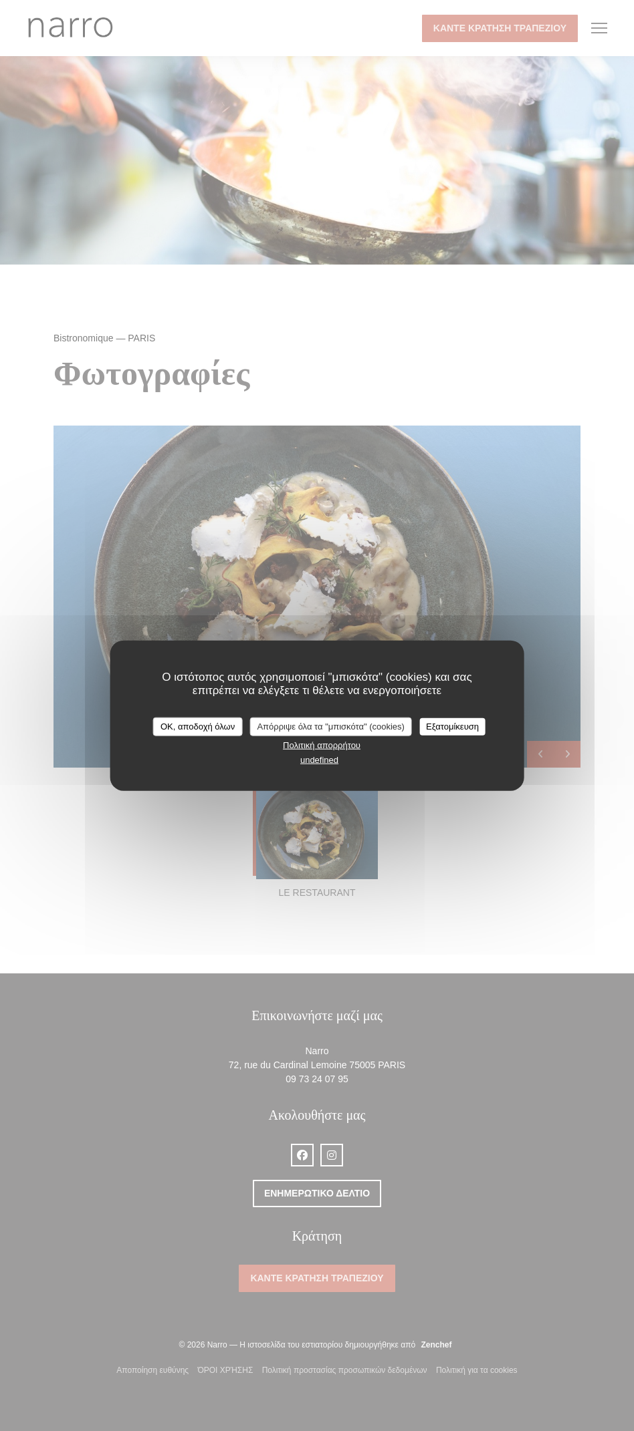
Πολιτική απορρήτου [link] (321, 745)
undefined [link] (319, 760)
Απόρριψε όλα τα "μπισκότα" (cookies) (331, 727)
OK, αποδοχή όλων (198, 727)
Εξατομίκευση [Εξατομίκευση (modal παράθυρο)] (452, 727)
